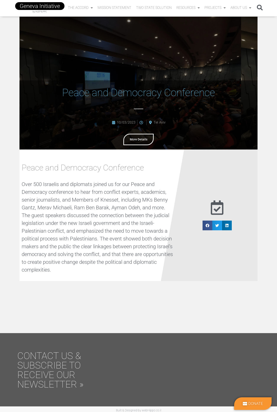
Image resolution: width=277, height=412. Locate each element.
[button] (259, 7)
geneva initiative (40, 6)
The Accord (80, 8)
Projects (215, 8)
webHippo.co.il (151, 408)
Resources (188, 8)
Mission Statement (114, 8)
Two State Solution (154, 8)
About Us (240, 8)
